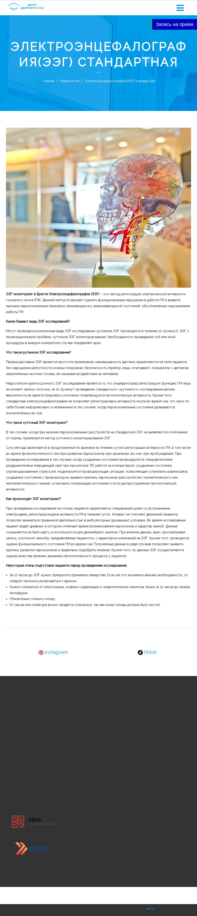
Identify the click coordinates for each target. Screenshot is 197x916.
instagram (53, 652)
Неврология (69, 81)
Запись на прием (174, 24)
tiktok (147, 652)
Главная (48, 81)
